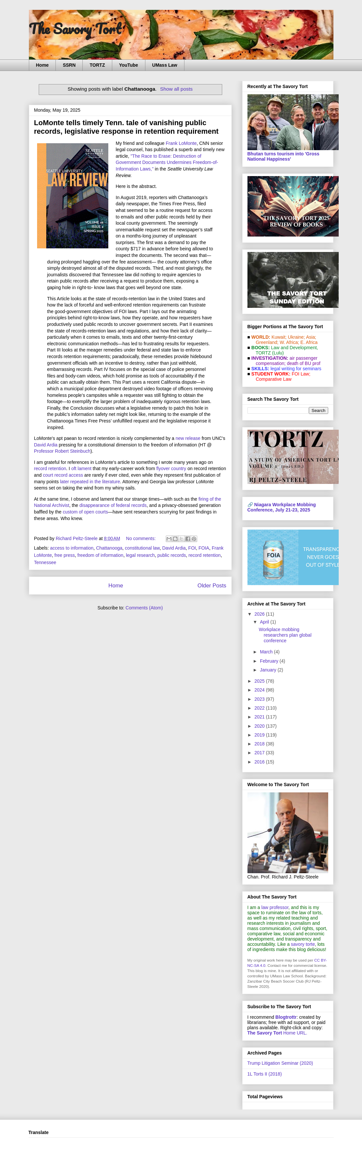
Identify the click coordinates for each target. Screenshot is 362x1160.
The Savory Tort (75, 28)
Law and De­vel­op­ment (294, 347)
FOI (192, 548)
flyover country (171, 468)
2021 (260, 716)
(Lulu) (278, 352)
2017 (260, 752)
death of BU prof (303, 363)
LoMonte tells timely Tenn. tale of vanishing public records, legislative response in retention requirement (126, 127)
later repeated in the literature (90, 481)
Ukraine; (296, 337)
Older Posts (212, 585)
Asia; (311, 337)
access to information (72, 548)
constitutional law (142, 548)
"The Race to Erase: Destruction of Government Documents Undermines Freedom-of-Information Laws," (167, 162)
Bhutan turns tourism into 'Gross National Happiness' (283, 156)
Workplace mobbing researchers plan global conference (285, 635)
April (265, 622)
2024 (260, 690)
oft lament (81, 468)
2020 (260, 726)
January (269, 669)
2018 (260, 743)
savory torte (303, 944)
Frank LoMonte (181, 143)
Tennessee (45, 562)
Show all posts (176, 89)
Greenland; (267, 342)
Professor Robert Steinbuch (62, 451)
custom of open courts (85, 511)
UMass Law (164, 65)
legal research (140, 555)
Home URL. (277, 1032)
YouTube (128, 65)
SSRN (69, 65)
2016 (260, 761)
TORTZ (97, 65)
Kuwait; (279, 337)
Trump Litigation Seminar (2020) (280, 1063)
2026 (260, 614)
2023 (260, 699)
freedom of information (100, 555)
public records (171, 555)
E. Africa (308, 342)
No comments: (141, 538)
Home (42, 65)
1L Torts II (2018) (264, 1074)
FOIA (204, 548)
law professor (274, 907)
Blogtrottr (286, 1017)
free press (64, 555)
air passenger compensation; (285, 360)
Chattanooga (109, 548)
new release (188, 438)
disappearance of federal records (113, 505)
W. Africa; (289, 342)
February (270, 661)
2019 (260, 735)
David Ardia (46, 444)
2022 (260, 708)
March (267, 651)
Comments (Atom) (144, 607)
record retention (50, 468)
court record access (63, 475)
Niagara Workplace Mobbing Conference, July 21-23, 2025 (281, 507)
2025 (260, 681)
